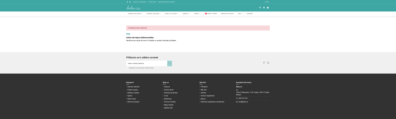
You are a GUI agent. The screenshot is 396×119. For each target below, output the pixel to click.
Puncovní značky (170, 102)
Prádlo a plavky (132, 90)
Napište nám (168, 108)
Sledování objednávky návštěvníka (212, 102)
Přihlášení (204, 87)
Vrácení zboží (152, 2)
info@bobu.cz (243, 102)
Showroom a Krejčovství (140, 2)
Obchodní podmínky (171, 93)
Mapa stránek (168, 105)
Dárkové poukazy (133, 102)
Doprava (167, 87)
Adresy (203, 99)
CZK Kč (267, 2)
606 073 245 (243, 98)
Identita (203, 93)
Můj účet (204, 90)
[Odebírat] (169, 63)
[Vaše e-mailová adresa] (146, 63)
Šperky (129, 96)
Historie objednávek (208, 96)
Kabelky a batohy (133, 93)
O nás (166, 96)
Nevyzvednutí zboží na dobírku (166, 2)
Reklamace (168, 99)
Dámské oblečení (133, 87)
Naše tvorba (131, 99)
